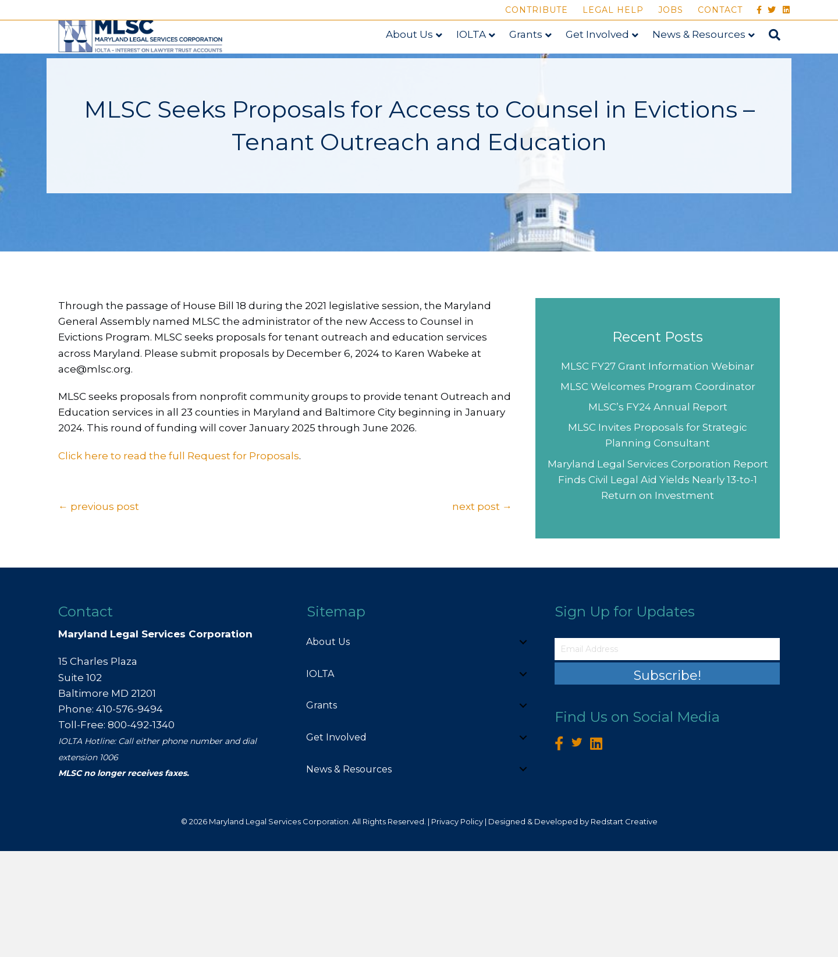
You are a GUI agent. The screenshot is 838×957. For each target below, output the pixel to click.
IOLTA (482, 62)
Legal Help (613, 10)
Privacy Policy (457, 927)
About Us (420, 62)
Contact (720, 10)
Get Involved (608, 62)
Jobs (670, 10)
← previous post (98, 612)
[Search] (782, 63)
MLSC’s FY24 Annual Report (657, 513)
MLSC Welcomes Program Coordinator (657, 492)
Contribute (536, 10)
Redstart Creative (624, 927)
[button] (523, 748)
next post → (482, 612)
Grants (536, 62)
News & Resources (710, 62)
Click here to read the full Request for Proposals (178, 562)
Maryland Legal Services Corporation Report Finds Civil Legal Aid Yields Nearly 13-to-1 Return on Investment (658, 585)
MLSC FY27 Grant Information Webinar (657, 472)
